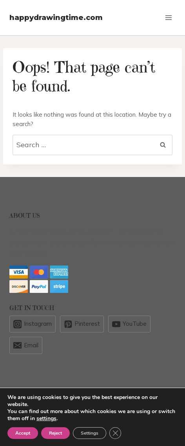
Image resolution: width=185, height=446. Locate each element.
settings (46, 418)
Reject (55, 433)
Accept (22, 433)
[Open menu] (168, 17)
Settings (89, 433)
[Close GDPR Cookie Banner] (115, 433)
